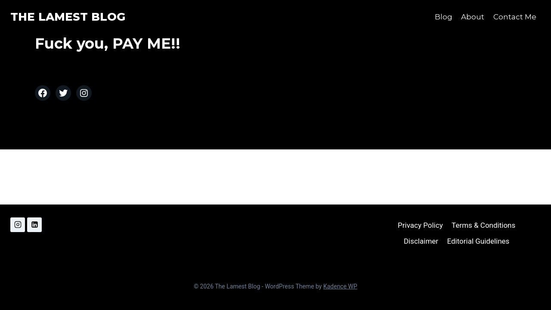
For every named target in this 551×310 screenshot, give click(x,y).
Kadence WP (340, 286)
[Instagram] (17, 224)
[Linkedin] (34, 224)
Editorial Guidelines (478, 241)
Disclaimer (421, 241)
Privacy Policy (420, 225)
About (472, 16)
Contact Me (514, 16)
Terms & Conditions (483, 225)
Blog (443, 16)
